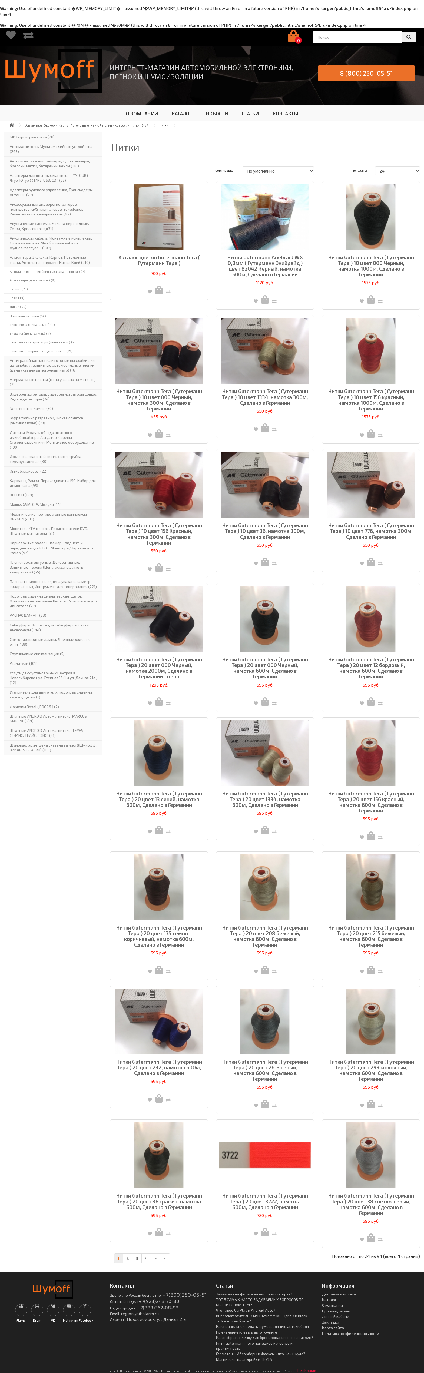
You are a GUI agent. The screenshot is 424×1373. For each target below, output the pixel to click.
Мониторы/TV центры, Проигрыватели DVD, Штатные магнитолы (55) (49, 531)
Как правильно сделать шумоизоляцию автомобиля (262, 1326)
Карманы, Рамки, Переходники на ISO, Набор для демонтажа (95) (53, 483)
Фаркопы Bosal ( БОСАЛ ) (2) (34, 706)
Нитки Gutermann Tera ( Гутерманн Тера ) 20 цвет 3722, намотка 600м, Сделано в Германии (265, 1201)
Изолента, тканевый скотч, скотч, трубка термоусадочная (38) (45, 459)
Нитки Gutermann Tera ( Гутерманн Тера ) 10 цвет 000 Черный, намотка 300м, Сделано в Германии (159, 399)
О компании (332, 1305)
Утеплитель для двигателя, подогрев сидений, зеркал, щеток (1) (51, 694)
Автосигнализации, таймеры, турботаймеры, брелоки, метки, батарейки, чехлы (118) (50, 163)
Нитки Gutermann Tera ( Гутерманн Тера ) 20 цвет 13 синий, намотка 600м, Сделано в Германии (159, 799)
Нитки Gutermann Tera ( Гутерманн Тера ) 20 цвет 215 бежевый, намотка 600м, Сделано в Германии (371, 936)
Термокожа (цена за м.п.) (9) (32, 324)
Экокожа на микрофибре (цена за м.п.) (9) (43, 342)
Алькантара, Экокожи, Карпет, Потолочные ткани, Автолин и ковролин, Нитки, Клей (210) (50, 259)
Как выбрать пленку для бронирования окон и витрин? (264, 1337)
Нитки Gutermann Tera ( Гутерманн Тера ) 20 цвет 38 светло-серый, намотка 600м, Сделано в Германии (371, 1204)
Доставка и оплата (339, 1294)
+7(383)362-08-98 (158, 1308)
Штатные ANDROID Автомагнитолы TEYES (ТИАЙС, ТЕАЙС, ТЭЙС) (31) (46, 733)
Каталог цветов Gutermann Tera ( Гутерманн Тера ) (159, 260)
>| (165, 1258)
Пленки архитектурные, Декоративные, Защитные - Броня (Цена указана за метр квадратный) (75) (46, 567)
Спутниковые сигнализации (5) (37, 653)
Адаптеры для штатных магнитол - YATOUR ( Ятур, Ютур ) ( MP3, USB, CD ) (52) (49, 178)
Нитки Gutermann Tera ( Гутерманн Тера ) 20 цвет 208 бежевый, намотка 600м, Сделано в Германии (265, 936)
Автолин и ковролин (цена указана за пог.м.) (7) (47, 271)
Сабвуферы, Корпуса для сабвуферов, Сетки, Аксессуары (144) (50, 627)
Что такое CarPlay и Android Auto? (245, 1310)
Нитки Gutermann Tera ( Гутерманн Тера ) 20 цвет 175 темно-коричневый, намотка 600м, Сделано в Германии (159, 936)
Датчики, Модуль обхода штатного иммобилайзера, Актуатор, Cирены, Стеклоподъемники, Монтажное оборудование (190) (52, 440)
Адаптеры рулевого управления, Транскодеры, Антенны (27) (52, 192)
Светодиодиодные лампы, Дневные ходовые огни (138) (50, 641)
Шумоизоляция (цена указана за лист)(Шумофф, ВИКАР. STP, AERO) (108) (53, 747)
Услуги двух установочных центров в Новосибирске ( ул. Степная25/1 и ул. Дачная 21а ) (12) (54, 678)
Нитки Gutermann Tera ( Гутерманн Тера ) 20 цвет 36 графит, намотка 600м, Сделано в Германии (159, 1201)
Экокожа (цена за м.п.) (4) (30, 333)
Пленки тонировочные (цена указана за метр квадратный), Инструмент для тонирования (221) (53, 584)
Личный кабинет (336, 1316)
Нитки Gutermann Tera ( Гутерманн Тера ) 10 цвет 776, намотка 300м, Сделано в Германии (371, 531)
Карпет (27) (19, 289)
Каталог (329, 1299)
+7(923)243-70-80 (159, 1301)
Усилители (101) (23, 663)
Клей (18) (17, 298)
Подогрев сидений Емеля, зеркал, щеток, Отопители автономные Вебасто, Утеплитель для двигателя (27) (53, 601)
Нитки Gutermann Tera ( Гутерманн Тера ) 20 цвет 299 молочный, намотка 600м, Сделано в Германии (371, 1070)
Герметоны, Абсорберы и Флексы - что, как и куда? (260, 1353)
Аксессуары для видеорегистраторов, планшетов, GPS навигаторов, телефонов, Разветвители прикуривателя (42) (47, 209)
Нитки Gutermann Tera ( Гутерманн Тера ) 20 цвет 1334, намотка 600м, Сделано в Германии (265, 799)
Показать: (359, 170)
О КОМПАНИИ (142, 114)
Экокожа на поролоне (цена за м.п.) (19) (41, 351)
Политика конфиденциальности (350, 1333)
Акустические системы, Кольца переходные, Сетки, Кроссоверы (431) (49, 226)
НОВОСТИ (217, 114)
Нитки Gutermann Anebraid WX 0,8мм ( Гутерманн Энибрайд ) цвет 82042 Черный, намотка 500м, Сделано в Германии (265, 265)
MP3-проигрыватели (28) (32, 137)
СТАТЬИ (250, 114)
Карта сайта (333, 1327)
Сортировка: (224, 170)
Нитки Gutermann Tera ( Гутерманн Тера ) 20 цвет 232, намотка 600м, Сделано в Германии (159, 1067)
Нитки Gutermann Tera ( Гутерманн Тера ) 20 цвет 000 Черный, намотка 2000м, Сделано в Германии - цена (159, 667)
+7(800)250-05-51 (185, 1294)
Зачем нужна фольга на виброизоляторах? (254, 1294)
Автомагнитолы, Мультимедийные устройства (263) (51, 149)
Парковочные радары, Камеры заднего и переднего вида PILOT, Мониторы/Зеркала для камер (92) (51, 547)
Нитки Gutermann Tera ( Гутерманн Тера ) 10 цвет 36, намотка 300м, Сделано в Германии (265, 531)
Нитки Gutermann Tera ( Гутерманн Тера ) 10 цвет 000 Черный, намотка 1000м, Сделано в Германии (371, 265)
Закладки (330, 1322)
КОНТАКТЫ (285, 114)
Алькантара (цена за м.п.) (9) (32, 280)
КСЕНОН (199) (21, 495)
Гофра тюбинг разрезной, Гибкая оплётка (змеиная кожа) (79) (46, 420)
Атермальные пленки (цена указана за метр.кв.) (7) (53, 382)
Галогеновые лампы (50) (31, 408)
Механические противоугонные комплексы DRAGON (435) (48, 516)
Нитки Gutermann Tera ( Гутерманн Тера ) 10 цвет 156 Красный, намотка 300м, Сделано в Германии (159, 533)
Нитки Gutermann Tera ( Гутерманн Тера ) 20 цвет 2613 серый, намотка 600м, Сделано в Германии (265, 1070)
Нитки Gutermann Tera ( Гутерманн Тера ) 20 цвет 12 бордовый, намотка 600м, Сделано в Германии (371, 667)
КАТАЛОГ (182, 114)
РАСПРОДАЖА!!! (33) (28, 615)
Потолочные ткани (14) (28, 316)
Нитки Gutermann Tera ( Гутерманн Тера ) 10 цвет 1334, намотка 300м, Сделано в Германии (265, 397)
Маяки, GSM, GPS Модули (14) (35, 504)
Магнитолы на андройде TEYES (244, 1359)
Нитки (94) (18, 307)
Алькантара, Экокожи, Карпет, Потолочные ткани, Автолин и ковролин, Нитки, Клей (86, 125)
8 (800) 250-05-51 (366, 73)
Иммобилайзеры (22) (28, 471)
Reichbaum (306, 1370)
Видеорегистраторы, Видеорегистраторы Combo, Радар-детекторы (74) (53, 396)
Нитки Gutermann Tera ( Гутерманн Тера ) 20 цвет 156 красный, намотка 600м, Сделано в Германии (371, 802)
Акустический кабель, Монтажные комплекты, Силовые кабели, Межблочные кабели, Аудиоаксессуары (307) (51, 243)
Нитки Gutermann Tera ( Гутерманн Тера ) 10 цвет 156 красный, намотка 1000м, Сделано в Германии (371, 399)
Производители (336, 1311)
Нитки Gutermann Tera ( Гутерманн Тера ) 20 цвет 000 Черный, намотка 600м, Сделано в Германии (265, 667)
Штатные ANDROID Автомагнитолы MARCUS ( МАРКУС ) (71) (49, 718)
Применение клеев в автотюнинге (246, 1332)
